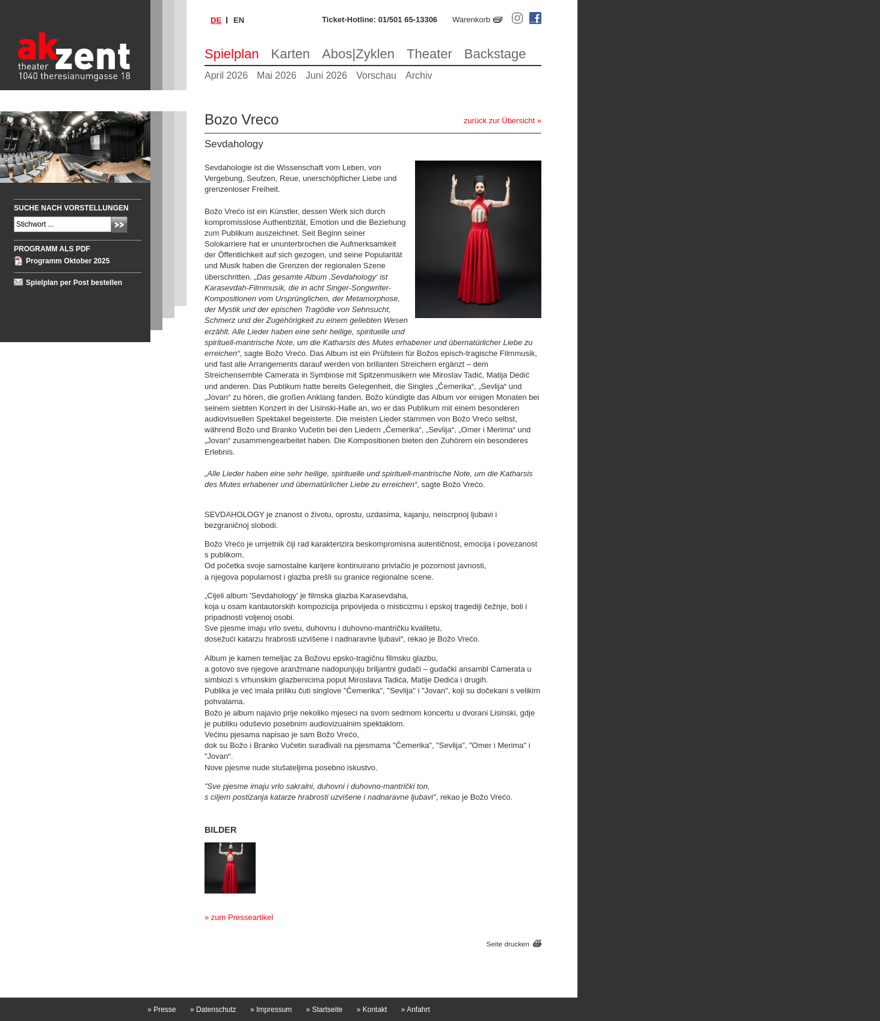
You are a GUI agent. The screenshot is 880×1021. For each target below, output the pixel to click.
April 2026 (226, 75)
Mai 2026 (277, 75)
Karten (290, 53)
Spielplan (232, 53)
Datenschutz (213, 1009)
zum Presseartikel (242, 917)
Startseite (324, 1009)
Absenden (119, 224)
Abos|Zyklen (358, 53)
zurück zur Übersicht (499, 120)
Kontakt (372, 1009)
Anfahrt (415, 1009)
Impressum (271, 1009)
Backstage (495, 53)
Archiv (418, 75)
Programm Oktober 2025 (67, 261)
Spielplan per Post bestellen (74, 282)
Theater (429, 53)
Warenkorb (471, 19)
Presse (161, 1009)
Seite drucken (508, 944)
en (238, 20)
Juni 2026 (326, 75)
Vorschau (376, 75)
